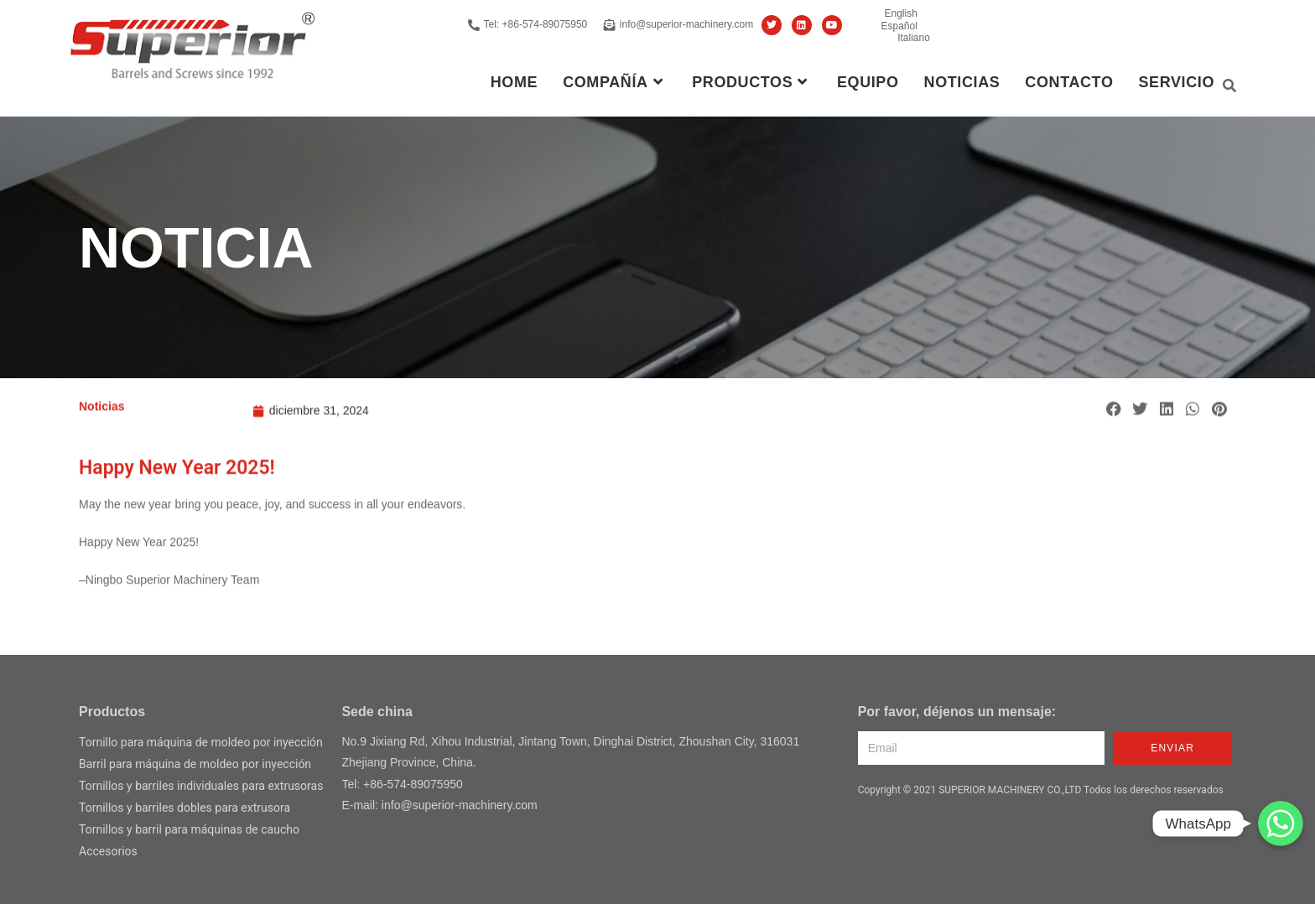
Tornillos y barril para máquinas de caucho (189, 829)
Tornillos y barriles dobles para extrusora (184, 807)
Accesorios (108, 851)
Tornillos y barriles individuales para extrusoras (201, 785)
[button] (1113, 423)
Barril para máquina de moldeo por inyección (195, 764)
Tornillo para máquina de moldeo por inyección (201, 742)
